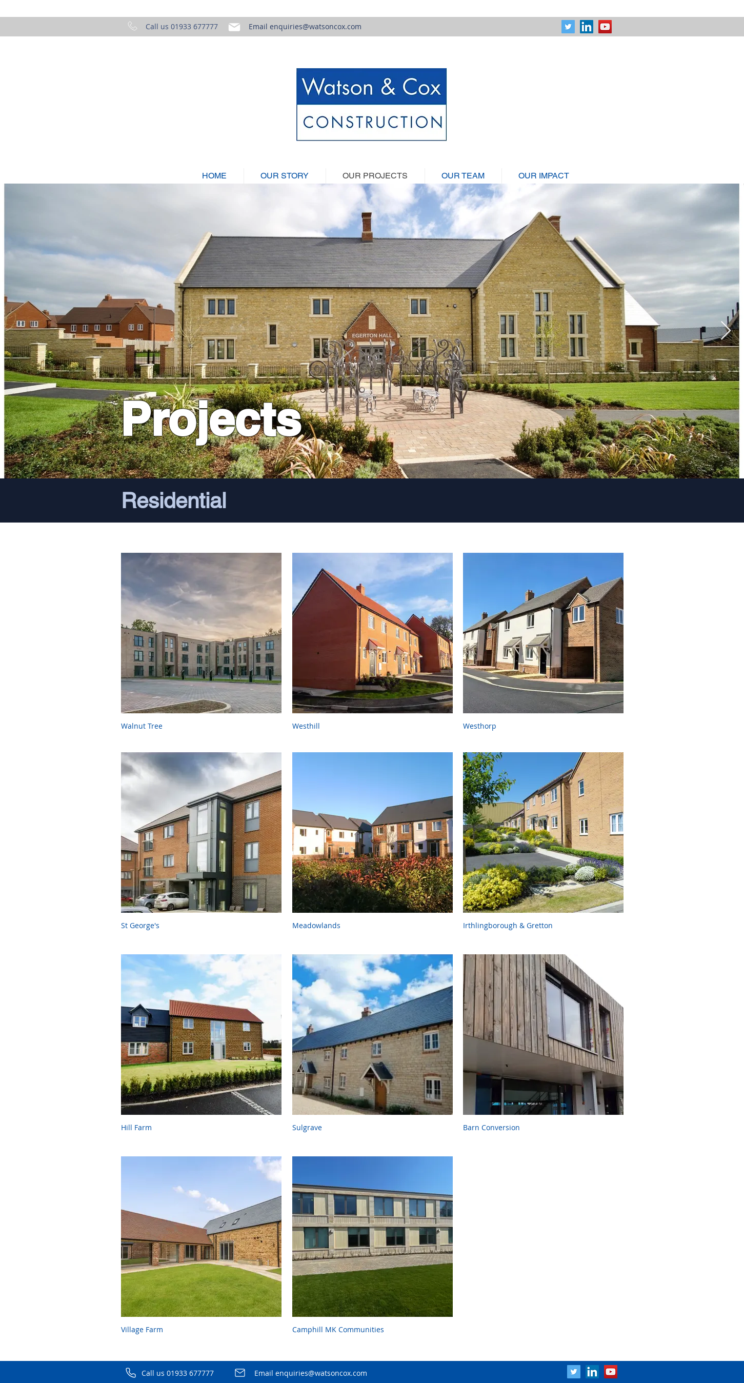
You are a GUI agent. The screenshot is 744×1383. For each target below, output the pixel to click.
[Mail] (234, 27)
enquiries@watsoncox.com (315, 26)
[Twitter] (568, 26)
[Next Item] (726, 331)
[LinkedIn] (586, 26)
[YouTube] (605, 26)
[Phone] (130, 1373)
